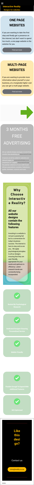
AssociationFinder (23, 162)
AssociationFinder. (26, 154)
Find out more (17, 50)
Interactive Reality (11, 6)
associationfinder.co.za (21, 160)
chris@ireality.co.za (17, 469)
